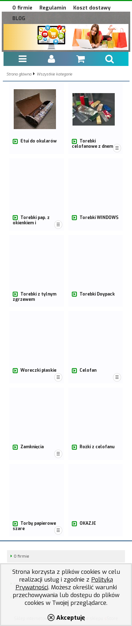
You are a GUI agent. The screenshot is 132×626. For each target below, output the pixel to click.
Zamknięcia (32, 447)
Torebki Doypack (97, 294)
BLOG (18, 18)
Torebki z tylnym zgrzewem (34, 296)
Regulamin (52, 8)
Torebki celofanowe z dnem (92, 143)
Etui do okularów (38, 141)
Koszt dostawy (92, 8)
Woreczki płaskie (38, 370)
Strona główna (18, 74)
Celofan (88, 370)
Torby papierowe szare (34, 526)
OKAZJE (88, 523)
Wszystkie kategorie (54, 74)
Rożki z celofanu (97, 447)
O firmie (22, 8)
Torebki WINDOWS (99, 217)
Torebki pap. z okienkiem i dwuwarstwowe (31, 223)
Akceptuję (70, 617)
